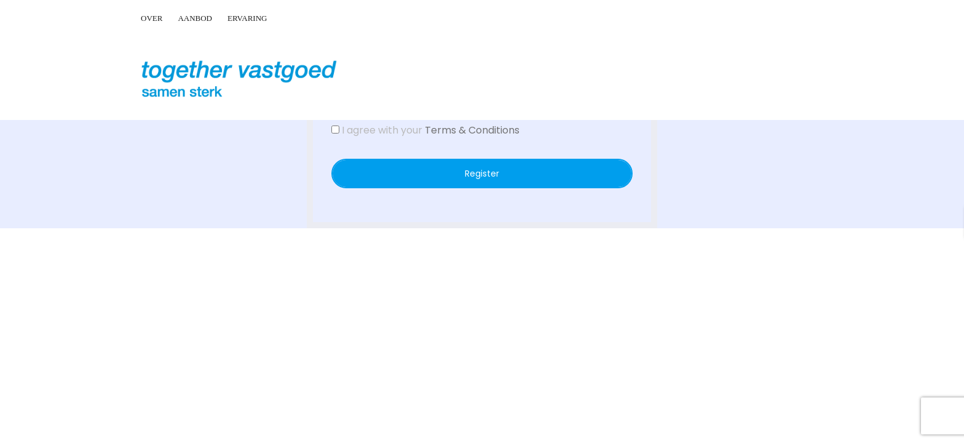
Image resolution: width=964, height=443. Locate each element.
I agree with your (425, 130)
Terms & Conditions (472, 130)
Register (482, 173)
